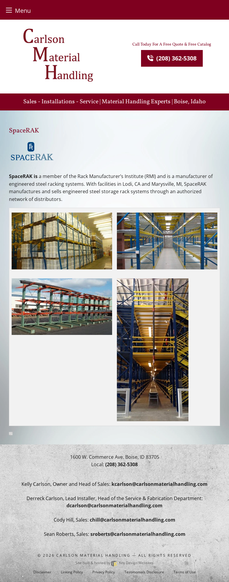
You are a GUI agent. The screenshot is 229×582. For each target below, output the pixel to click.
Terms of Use (185, 572)
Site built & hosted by (114, 562)
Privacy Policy (103, 572)
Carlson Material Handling (93, 555)
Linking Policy (72, 572)
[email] (160, 484)
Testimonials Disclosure (144, 572)
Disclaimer (42, 572)
